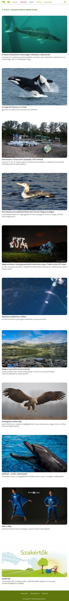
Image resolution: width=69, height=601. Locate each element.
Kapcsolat (47, 2)
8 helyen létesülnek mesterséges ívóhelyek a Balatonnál (26, 54)
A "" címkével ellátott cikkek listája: (20, 9)
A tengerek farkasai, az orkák (14, 107)
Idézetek (23, 2)
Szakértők (6, 579)
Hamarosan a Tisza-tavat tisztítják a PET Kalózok (22, 159)
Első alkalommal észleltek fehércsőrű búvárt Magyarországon (28, 212)
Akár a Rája (6, 526)
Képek (31, 2)
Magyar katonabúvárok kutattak (16, 369)
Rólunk (39, 2)
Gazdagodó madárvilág (11, 421)
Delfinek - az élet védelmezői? (14, 474)
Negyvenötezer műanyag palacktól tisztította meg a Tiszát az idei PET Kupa (34, 264)
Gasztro (15, 2)
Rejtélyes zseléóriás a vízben (14, 316)
